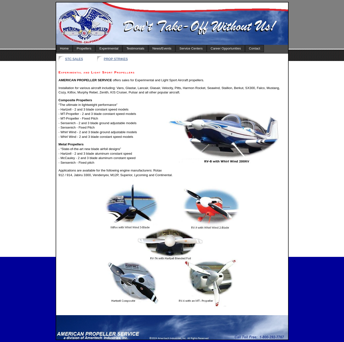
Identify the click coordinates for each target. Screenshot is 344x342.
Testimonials (135, 48)
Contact (254, 48)
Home (64, 48)
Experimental (108, 48)
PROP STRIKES (116, 59)
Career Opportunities (226, 48)
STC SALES (74, 59)
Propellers (84, 48)
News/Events (161, 48)
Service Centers (191, 48)
